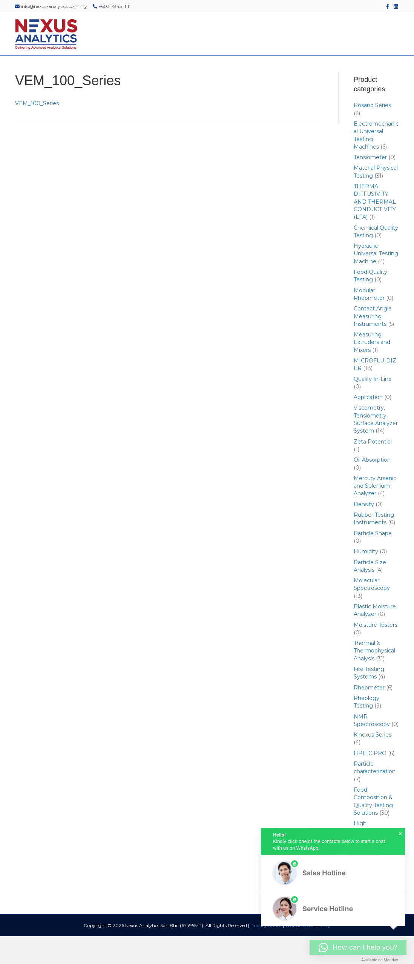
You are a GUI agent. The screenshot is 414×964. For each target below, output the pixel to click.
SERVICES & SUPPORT (181, 70)
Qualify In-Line (373, 407)
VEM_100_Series (37, 131)
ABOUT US (53, 70)
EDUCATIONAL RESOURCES (318, 70)
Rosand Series (372, 133)
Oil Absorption (372, 488)
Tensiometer (370, 185)
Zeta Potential (373, 469)
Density (364, 532)
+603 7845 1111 (111, 6)
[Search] (403, 70)
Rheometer (369, 715)
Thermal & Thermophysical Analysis (374, 679)
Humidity (366, 579)
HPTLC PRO (370, 781)
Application (368, 425)
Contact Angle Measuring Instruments (373, 344)
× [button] (400, 833)
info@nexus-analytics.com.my (51, 6)
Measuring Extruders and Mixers (372, 370)
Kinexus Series (372, 763)
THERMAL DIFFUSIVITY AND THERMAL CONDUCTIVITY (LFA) (375, 230)
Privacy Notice (266, 953)
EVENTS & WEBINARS (246, 70)
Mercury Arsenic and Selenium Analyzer (375, 514)
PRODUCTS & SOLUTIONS (110, 70)
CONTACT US (380, 70)
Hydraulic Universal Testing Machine (376, 282)
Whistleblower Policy (308, 953)
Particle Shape (373, 561)
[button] (333, 873)
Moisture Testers (375, 652)
